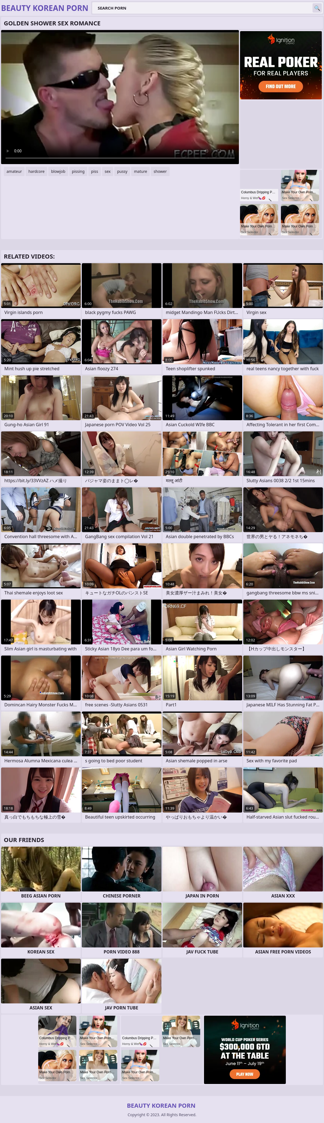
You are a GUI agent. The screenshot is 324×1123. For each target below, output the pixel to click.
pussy (122, 171)
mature (140, 171)
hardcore (36, 171)
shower (160, 171)
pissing (78, 171)
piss (94, 171)
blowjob (58, 171)
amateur (14, 171)
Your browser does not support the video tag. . (120, 97)
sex (108, 171)
